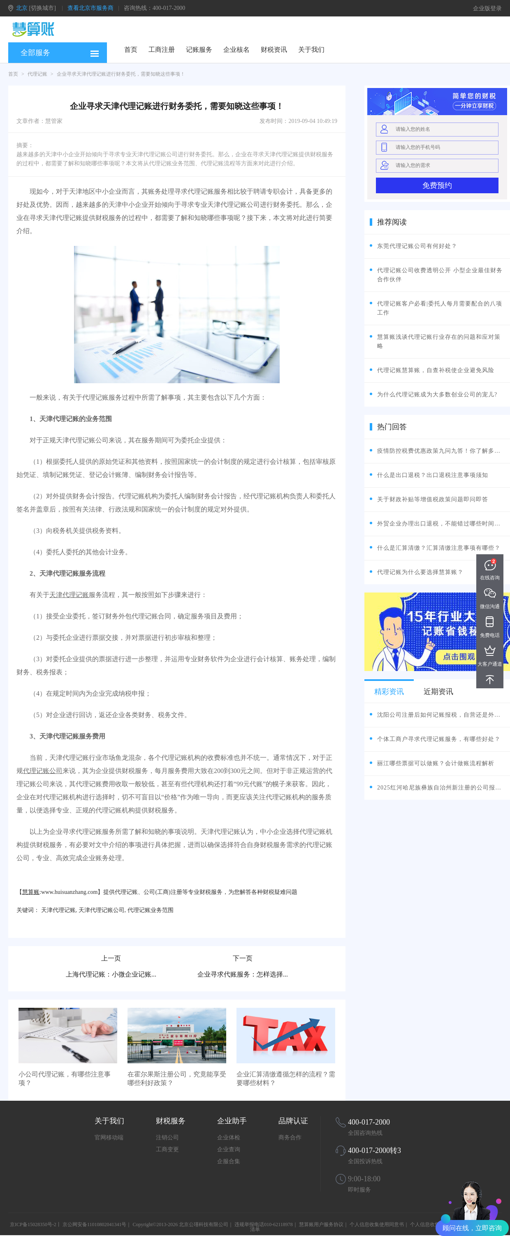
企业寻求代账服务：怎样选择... (242, 974)
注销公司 (167, 1137)
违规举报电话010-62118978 (263, 1224)
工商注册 (161, 49)
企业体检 (228, 1137)
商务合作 (289, 1137)
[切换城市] (42, 8)
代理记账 (37, 74)
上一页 (111, 958)
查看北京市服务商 (90, 8)
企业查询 (228, 1149)
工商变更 (167, 1149)
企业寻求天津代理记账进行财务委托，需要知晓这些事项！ (121, 74)
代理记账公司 (43, 770)
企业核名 (236, 49)
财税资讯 (274, 49)
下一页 (243, 958)
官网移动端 (109, 1137)
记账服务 (199, 49)
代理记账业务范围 (151, 910)
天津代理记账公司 (102, 910)
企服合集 (228, 1161)
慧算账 (30, 892)
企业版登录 (487, 8)
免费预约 (437, 185)
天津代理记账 (69, 594)
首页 (130, 49)
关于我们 (311, 49)
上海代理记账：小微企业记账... (111, 974)
